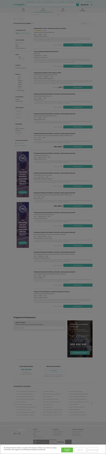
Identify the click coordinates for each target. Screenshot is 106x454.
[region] (53, 449)
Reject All (80, 450)
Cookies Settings (93, 450)
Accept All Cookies (67, 449)
